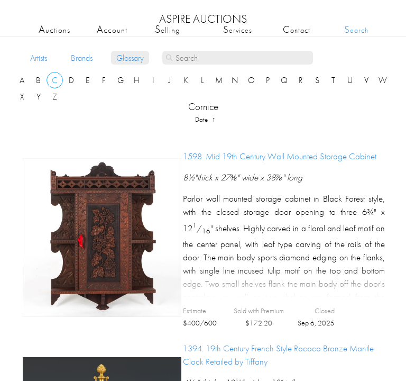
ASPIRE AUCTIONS (203, 18)
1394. (278, 354)
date (202, 119)
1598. (279, 156)
